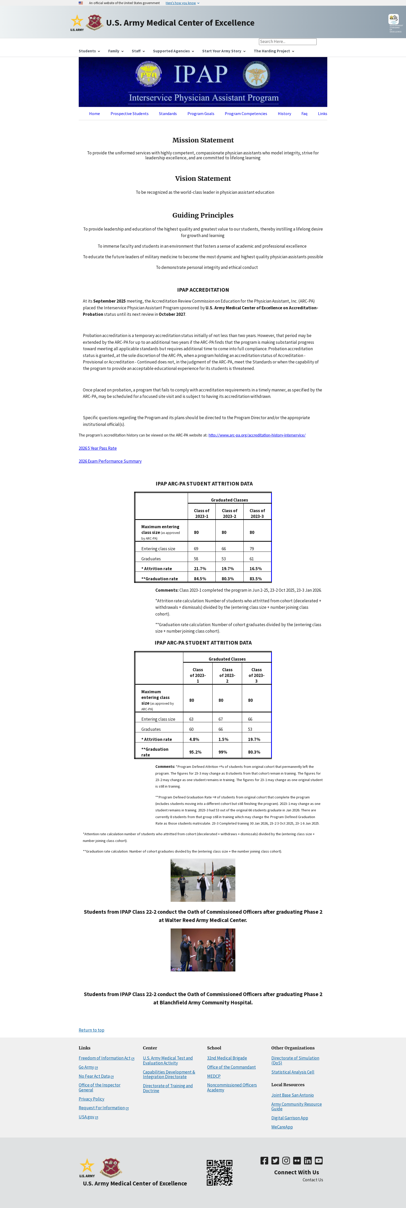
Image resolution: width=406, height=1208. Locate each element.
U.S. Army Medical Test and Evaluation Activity (168, 1060)
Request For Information (102, 1107)
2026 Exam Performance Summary (110, 461)
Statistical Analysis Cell (292, 1072)
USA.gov (86, 1116)
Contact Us (313, 1180)
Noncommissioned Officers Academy (232, 1087)
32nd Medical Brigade (227, 1058)
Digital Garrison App (289, 1118)
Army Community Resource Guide (296, 1106)
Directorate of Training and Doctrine (168, 1088)
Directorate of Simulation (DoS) (295, 1060)
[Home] (77, 22)
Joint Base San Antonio (292, 1095)
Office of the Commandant (231, 1067)
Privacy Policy (91, 1099)
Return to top (91, 1030)
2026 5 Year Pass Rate (98, 448)
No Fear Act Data (94, 1076)
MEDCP (214, 1076)
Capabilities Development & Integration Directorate (169, 1074)
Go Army (86, 1067)
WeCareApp (282, 1127)
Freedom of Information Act (104, 1058)
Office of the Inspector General (99, 1087)
